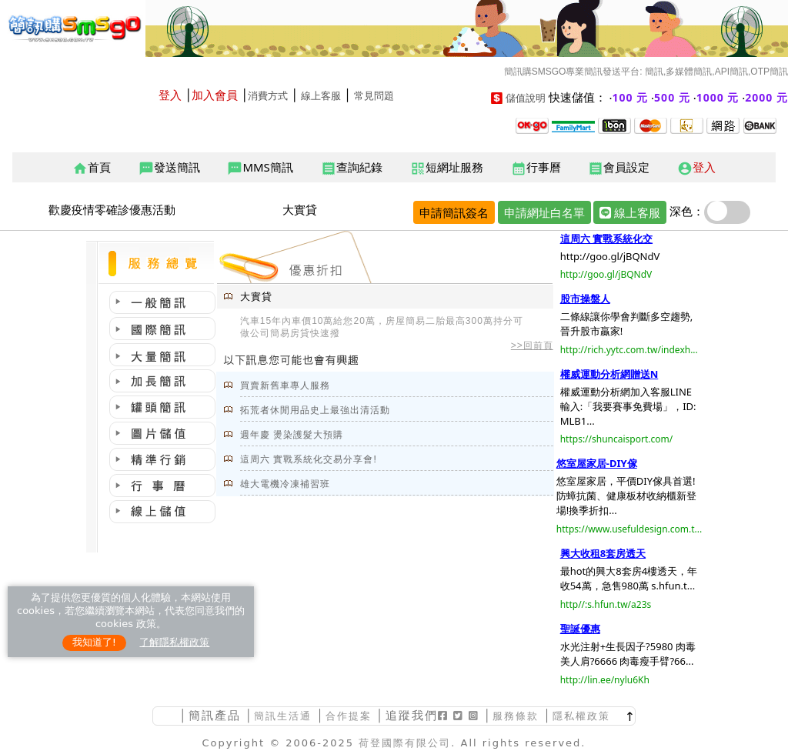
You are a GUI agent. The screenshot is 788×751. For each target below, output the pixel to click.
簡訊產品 (215, 715)
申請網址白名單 (544, 212)
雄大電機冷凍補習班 (285, 484)
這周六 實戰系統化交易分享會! (308, 459)
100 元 (631, 97)
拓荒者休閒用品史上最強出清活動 (315, 410)
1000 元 (718, 97)
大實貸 (299, 209)
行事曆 (536, 167)
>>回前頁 (532, 345)
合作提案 (349, 716)
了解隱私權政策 (174, 642)
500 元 (672, 97)
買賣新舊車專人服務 (285, 385)
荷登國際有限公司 (405, 743)
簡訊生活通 (283, 716)
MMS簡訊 (259, 167)
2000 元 (766, 97)
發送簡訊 (169, 167)
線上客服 (321, 96)
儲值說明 (526, 98)
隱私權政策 (581, 716)
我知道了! (94, 642)
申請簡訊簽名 (454, 212)
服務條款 (515, 716)
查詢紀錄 (351, 167)
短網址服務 (446, 167)
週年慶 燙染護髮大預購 (291, 434)
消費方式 (268, 96)
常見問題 (374, 96)
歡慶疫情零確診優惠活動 (111, 209)
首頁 (91, 167)
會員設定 (618, 167)
